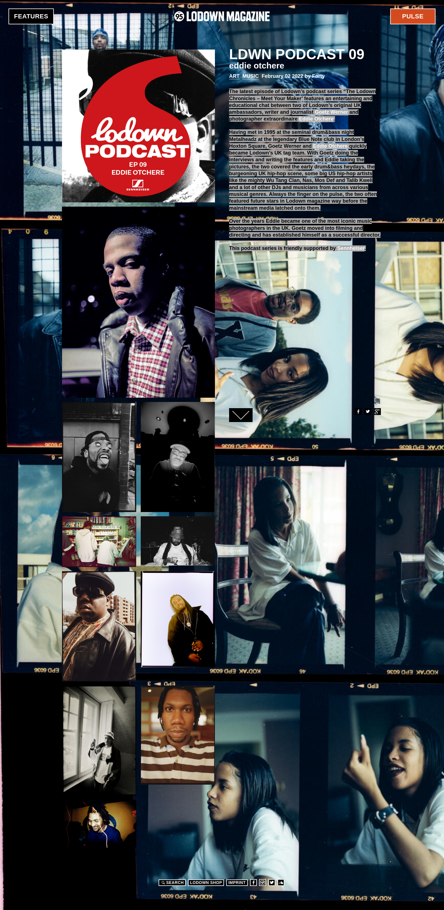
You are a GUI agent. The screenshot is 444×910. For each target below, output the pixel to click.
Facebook (358, 411)
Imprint (237, 882)
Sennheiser (350, 248)
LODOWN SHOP (206, 882)
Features (31, 16)
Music (250, 76)
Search (172, 882)
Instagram (262, 882)
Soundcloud (281, 882)
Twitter (367, 411)
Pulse (413, 16)
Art (234, 76)
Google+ (377, 411)
